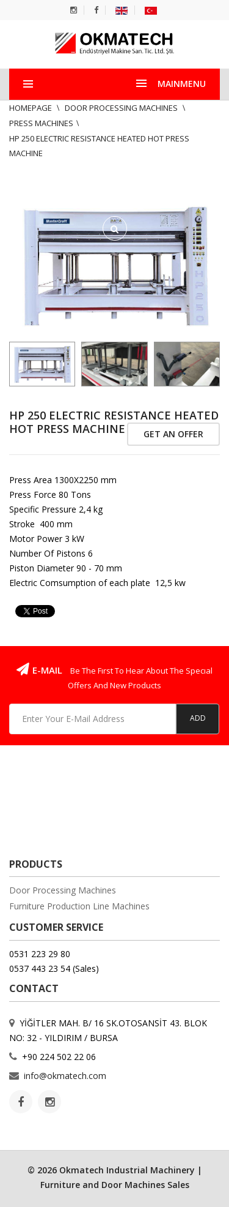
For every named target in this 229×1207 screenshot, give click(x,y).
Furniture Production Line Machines (79, 906)
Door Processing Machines (122, 107)
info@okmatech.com (65, 1075)
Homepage (31, 107)
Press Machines (41, 123)
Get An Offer (173, 434)
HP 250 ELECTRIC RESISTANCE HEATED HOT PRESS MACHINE (114, 422)
